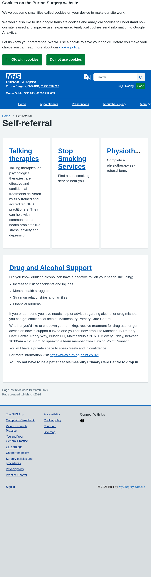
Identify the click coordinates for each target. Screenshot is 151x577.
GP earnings (14, 446)
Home (22, 104)
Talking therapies (24, 155)
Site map (50, 432)
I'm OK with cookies (22, 59)
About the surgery (114, 104)
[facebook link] (82, 421)
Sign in (10, 486)
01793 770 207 (50, 86)
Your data (50, 426)
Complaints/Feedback (20, 420)
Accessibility (52, 414)
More (145, 104)
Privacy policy (15, 469)
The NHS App (15, 414)
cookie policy (69, 47)
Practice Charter (16, 474)
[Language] (87, 77)
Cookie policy (52, 420)
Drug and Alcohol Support (50, 267)
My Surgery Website (132, 486)
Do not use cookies (66, 59)
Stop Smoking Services (72, 159)
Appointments (49, 104)
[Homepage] (44, 78)
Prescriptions (80, 104)
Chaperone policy (17, 452)
